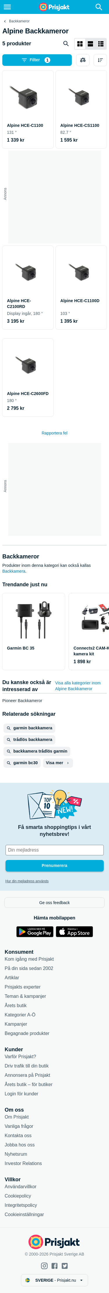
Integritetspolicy (21, 1205)
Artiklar (12, 977)
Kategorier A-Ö (20, 1014)
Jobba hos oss (20, 1144)
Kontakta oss (18, 1135)
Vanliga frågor (19, 1126)
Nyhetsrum (16, 1154)
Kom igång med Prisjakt (29, 959)
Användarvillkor (20, 1186)
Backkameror (19, 21)
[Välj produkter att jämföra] (82, 60)
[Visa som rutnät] (80, 44)
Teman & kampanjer (25, 996)
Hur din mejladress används (27, 881)
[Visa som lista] (90, 44)
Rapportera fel (54, 433)
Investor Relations (23, 1163)
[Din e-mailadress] (55, 850)
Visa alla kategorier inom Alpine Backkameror (78, 686)
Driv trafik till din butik (27, 1065)
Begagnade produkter (27, 1033)
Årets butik (16, 1005)
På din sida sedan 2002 (29, 968)
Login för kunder (21, 1093)
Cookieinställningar (24, 1214)
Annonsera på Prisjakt (27, 1075)
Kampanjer (16, 1024)
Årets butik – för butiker (29, 1084)
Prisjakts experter (23, 986)
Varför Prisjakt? (20, 1056)
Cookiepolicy (18, 1195)
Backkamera (13, 571)
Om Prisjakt (17, 1117)
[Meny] (7, 7)
